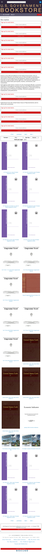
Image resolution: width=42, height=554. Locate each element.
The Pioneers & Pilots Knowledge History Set (10, 449)
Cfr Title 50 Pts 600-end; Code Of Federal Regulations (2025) (31, 206)
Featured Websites (21, 544)
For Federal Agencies (27, 541)
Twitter (19, 550)
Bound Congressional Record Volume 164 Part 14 (31, 296)
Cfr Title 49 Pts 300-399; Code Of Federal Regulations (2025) (31, 173)
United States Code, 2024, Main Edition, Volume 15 (31, 364)
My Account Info (34, 539)
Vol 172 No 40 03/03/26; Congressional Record (31, 270)
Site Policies (6, 539)
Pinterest (25, 550)
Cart (39, 14)
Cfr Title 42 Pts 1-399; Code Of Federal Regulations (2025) (11, 517)
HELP (13, 14)
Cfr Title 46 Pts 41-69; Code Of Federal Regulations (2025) (11, 240)
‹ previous (19, 134)
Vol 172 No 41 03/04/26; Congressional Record (11, 300)
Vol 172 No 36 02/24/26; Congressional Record (11, 331)
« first (11, 134)
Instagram (21, 550)
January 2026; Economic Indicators (31, 427)
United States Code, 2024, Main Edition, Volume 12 (11, 398)
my (5, 14)
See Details (21, 529)
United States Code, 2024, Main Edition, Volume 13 (31, 398)
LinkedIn (27, 550)
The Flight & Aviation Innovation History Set (31, 448)
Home (2, 17)
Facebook (17, 550)
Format (6, 137)
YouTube (23, 550)
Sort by (27, 137)
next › (25, 134)
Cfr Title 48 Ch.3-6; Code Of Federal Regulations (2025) (11, 173)
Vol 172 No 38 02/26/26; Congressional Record (11, 361)
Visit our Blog (21, 549)
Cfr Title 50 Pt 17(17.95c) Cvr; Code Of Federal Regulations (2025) (11, 206)
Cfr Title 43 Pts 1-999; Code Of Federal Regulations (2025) (11, 483)
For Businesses (12, 541)
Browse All (6, 17)
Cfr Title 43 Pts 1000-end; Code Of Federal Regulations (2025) (31, 483)
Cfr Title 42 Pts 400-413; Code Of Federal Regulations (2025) (31, 517)
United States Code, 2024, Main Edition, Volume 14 (11, 431)
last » (31, 134)
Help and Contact (20, 539)
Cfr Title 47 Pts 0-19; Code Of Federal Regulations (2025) (31, 240)
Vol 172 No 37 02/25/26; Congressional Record (31, 331)
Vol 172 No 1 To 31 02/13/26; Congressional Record (11, 270)
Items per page (18, 139)
